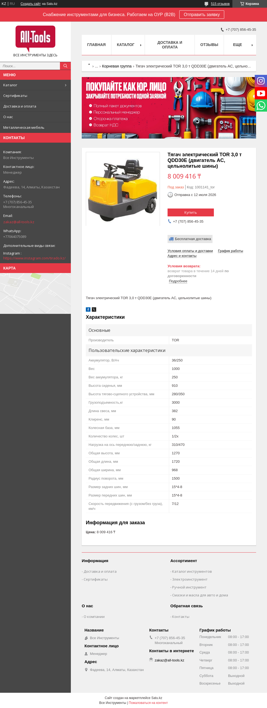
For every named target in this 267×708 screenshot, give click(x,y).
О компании (94, 616)
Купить (190, 212)
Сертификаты (15, 95)
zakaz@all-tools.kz (18, 221)
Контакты (180, 616)
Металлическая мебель (23, 127)
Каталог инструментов (192, 571)
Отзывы (209, 44)
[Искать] (65, 66)
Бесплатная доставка (193, 239)
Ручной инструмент (189, 587)
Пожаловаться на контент (148, 703)
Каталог (10, 84)
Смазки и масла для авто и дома (200, 595)
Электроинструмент (190, 579)
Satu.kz (156, 698)
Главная (96, 44)
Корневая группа (117, 66)
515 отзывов (220, 4)
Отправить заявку (202, 14)
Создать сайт (30, 4)
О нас (8, 116)
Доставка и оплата (19, 106)
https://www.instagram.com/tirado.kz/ (34, 258)
